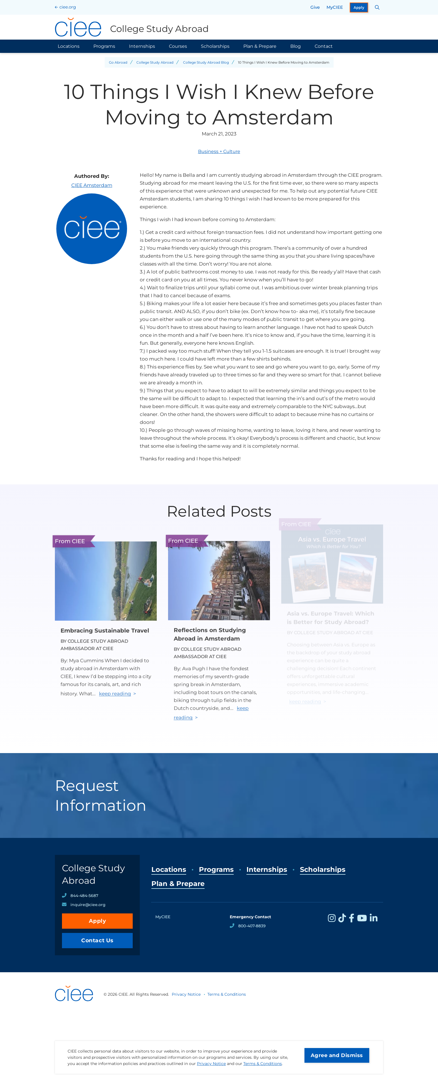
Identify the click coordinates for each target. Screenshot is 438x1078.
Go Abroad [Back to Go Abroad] (118, 62)
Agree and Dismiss (337, 1055)
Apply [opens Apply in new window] (359, 7)
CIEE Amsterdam (91, 185)
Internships (142, 46)
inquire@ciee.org (88, 904)
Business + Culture (219, 151)
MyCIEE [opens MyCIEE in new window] (335, 7)
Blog (295, 46)
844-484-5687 (84, 895)
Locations (69, 46)
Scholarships (215, 46)
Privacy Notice (211, 1063)
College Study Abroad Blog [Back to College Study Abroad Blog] (206, 62)
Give (315, 7)
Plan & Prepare (259, 46)
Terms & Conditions (262, 1063)
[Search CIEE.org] (377, 7)
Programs (104, 46)
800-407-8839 (252, 925)
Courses (178, 46)
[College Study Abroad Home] (132, 27)
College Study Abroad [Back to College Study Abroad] (154, 62)
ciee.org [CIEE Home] (67, 7)
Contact (324, 46)
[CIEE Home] (75, 1009)
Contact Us (97, 940)
